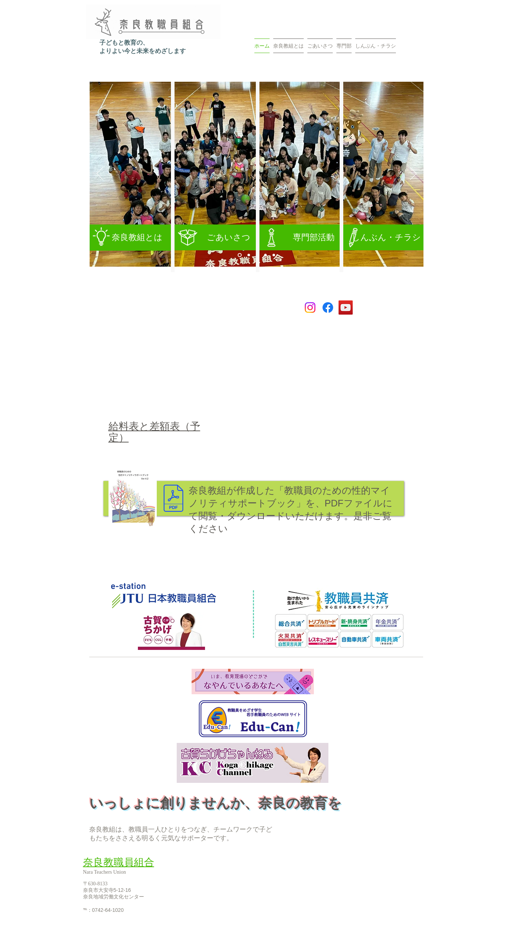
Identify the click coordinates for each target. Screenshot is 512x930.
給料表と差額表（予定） (154, 432)
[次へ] (413, 174)
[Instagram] (310, 307)
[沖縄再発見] (248, 255)
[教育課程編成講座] (265, 255)
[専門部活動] (300, 237)
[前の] (100, 174)
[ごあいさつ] (216, 237)
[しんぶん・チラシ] (383, 237)
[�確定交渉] (274, 255)
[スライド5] (240, 255)
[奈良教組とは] (130, 238)
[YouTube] (346, 307)
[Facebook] (328, 307)
